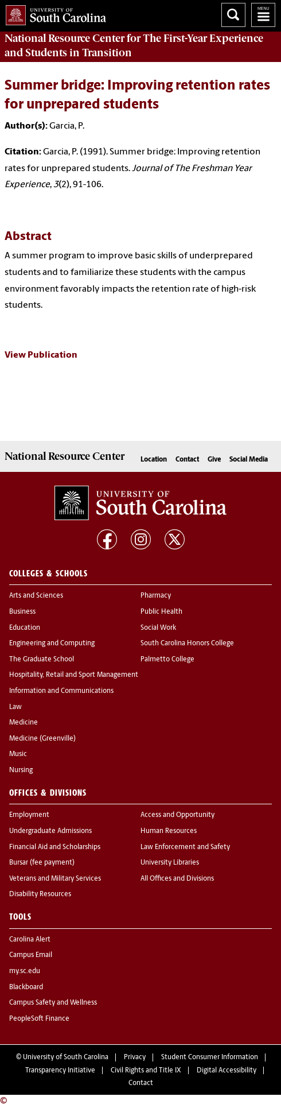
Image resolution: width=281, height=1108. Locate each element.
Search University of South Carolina (233, 15)
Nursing (21, 770)
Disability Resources (40, 894)
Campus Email (30, 955)
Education (24, 628)
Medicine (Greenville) (42, 738)
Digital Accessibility (226, 1070)
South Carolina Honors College (187, 643)
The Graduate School (41, 659)
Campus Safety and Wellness (53, 1002)
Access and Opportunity (177, 815)
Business (22, 612)
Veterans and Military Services (55, 878)
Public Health (161, 612)
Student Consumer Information (209, 1057)
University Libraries (169, 862)
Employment (29, 815)
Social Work (158, 628)
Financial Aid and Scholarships (54, 847)
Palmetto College (167, 659)
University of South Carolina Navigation (263, 15)
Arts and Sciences (36, 595)
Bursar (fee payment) (42, 862)
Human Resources (168, 831)
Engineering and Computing (52, 643)
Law (15, 707)
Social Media (248, 459)
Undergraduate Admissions (50, 831)
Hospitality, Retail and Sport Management (73, 675)
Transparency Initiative (60, 1070)
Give (214, 459)
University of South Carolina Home (53, 13)
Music (18, 754)
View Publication (41, 355)
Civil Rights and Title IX (146, 1070)
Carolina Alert (29, 939)
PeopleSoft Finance (39, 1019)
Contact (187, 459)
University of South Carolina (65, 1057)
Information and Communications (61, 691)
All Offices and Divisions (177, 878)
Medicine (23, 722)
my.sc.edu (24, 971)
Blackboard (26, 987)
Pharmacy (155, 595)
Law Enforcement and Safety (185, 847)
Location (153, 459)
